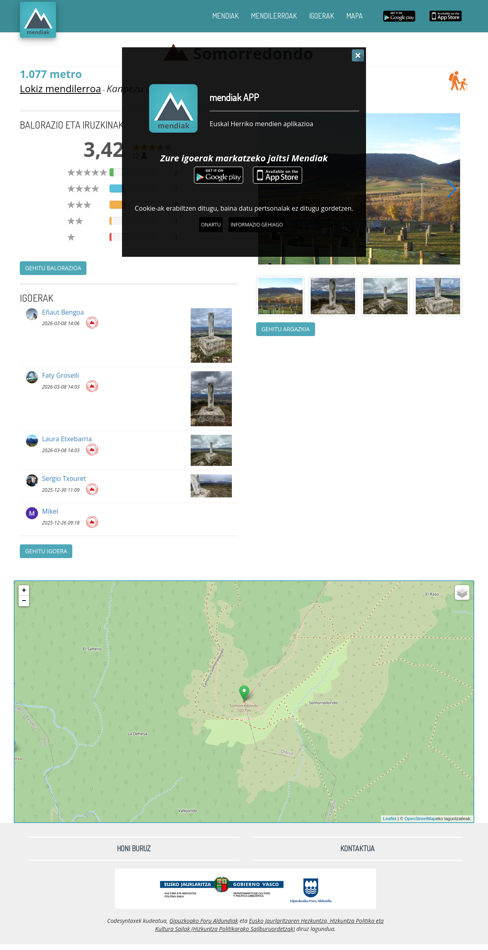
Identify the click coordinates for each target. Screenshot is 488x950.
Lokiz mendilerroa (60, 88)
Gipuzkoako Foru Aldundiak (203, 921)
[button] (452, 189)
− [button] (24, 601)
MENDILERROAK (274, 16)
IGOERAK (321, 16)
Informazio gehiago (257, 224)
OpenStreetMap (420, 818)
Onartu (211, 224)
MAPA (354, 16)
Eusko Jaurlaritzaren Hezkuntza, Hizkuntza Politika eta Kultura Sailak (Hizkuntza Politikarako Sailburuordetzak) (269, 925)
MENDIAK (225, 16)
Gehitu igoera (46, 551)
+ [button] (24, 590)
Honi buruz (134, 848)
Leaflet (389, 818)
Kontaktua (357, 848)
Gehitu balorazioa (53, 268)
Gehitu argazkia (285, 329)
